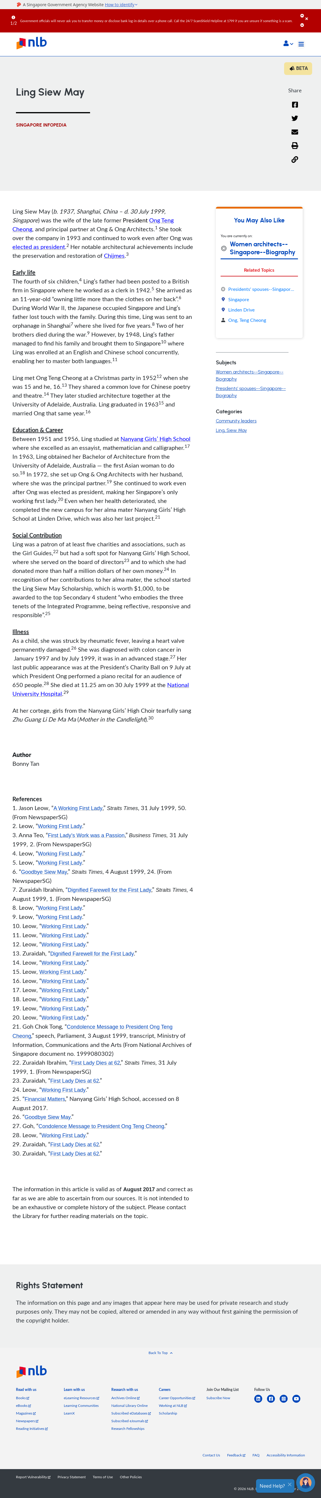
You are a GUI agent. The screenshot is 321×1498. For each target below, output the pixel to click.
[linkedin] (260, 1402)
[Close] (312, 14)
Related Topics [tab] (259, 269)
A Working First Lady (77, 808)
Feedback (236, 1455)
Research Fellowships (127, 1428)
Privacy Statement (72, 1476)
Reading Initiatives (32, 1428)
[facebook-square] (273, 1402)
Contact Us (211, 1455)
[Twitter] (295, 122)
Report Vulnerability (33, 1476)
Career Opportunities (177, 1397)
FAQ (256, 1455)
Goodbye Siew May (44, 872)
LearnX (69, 1413)
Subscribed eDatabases (131, 1413)
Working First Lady (60, 826)
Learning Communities (81, 1405)
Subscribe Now (218, 1397)
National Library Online (129, 1405)
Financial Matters (45, 1099)
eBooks (23, 1405)
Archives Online (125, 1397)
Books (22, 1397)
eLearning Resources (81, 1397)
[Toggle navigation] (301, 44)
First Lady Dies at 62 (95, 1063)
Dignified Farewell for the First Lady (109, 890)
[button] (288, 43)
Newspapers (27, 1420)
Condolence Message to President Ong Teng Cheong (101, 1126)
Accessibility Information (286, 1455)
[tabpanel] (259, 304)
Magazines (26, 1413)
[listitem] (26, 1391)
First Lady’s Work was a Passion (86, 835)
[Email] (295, 136)
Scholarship (168, 1413)
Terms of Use (103, 1476)
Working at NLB (173, 1405)
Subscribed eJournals (129, 1420)
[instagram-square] (286, 1402)
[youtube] (298, 1402)
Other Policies (131, 1476)
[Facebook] (295, 108)
